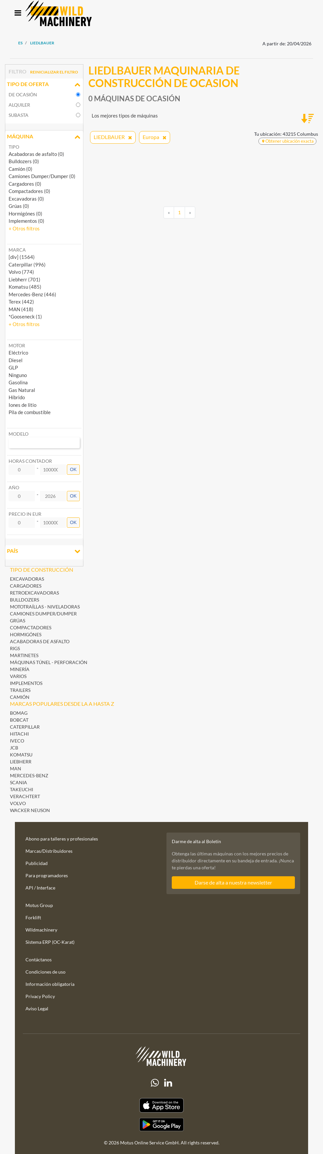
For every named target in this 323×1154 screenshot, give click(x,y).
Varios (18, 676)
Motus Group (39, 905)
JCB (14, 747)
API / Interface (40, 887)
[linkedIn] (168, 1083)
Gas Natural (22, 390)
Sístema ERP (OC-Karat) (49, 942)
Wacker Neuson (30, 810)
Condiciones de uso (45, 972)
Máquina (44, 137)
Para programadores (46, 875)
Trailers (20, 690)
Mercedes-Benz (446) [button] (32, 294)
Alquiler (19, 105)
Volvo (18, 803)
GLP (13, 367)
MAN (15, 768)
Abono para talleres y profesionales (61, 838)
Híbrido (17, 397)
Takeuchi (21, 789)
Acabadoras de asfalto (39, 641)
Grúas (17, 620)
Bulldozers (24, 599)
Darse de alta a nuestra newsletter (233, 882)
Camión (19, 697)
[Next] (190, 212)
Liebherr (20, 761)
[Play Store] (161, 1124)
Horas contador (30, 461)
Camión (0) (20, 169)
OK (73, 469)
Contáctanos (38, 959)
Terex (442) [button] (21, 302)
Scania (18, 782)
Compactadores (30, 627)
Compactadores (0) (29, 191)
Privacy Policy (40, 996)
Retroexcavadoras (34, 593)
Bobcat (19, 720)
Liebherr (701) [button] (24, 279)
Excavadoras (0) (26, 199)
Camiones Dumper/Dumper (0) (42, 176)
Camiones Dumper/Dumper (43, 613)
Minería (19, 669)
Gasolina (18, 382)
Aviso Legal (36, 1008)
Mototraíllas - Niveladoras (45, 606)
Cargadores (25, 586)
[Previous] (168, 212)
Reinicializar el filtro (54, 72)
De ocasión (23, 94)
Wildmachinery (41, 930)
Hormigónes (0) (25, 213)
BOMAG (18, 713)
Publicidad (36, 863)
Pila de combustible (30, 412)
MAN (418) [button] (21, 309)
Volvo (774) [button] (21, 272)
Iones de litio (22, 405)
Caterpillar (25, 727)
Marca (17, 250)
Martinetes (24, 655)
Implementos (26, 683)
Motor (17, 345)
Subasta (18, 115)
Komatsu (21, 754)
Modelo (18, 434)
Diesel (16, 360)
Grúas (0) (19, 206)
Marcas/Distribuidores (48, 851)
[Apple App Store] (161, 1105)
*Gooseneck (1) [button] (25, 316)
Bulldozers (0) (24, 161)
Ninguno (18, 375)
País (44, 551)
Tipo (14, 147)
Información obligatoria (49, 984)
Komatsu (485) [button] (25, 287)
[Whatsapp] (155, 1083)
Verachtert (25, 796)
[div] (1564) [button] (22, 257)
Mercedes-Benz (29, 775)
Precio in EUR (25, 514)
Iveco (17, 741)
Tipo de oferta (44, 84)
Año (14, 487)
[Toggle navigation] (17, 13)
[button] (24, 228)
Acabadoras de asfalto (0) (36, 154)
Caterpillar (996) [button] (27, 264)
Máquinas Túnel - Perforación (48, 662)
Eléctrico (18, 353)
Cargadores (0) (25, 184)
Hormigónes (25, 634)
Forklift (33, 917)
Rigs (15, 648)
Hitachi (19, 734)
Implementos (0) (26, 221)
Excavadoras (27, 579)
